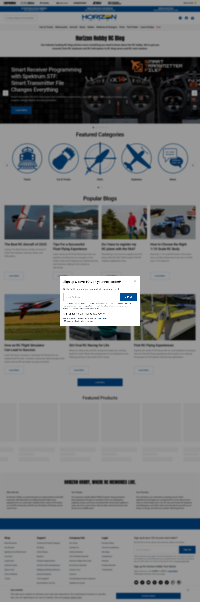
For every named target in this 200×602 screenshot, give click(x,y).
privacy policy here (92, 308)
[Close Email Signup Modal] (135, 281)
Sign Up (128, 297)
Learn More (102, 318)
